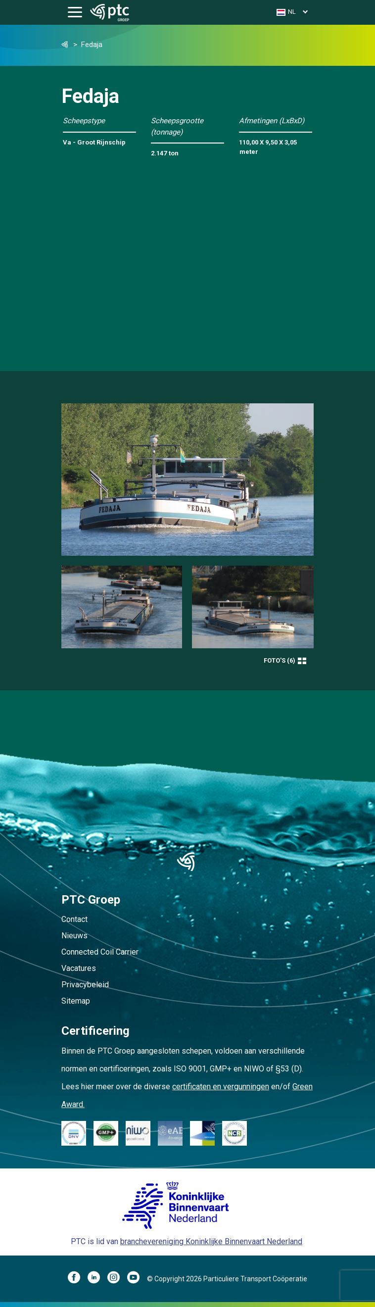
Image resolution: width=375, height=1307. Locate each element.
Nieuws (74, 935)
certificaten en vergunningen (220, 1086)
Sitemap (75, 1001)
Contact (74, 919)
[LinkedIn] (97, 1278)
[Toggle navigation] (75, 12)
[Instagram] (117, 1278)
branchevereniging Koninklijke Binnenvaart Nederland (211, 1241)
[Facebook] (78, 1278)
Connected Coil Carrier (100, 952)
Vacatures (78, 968)
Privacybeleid (85, 984)
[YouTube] (137, 1278)
